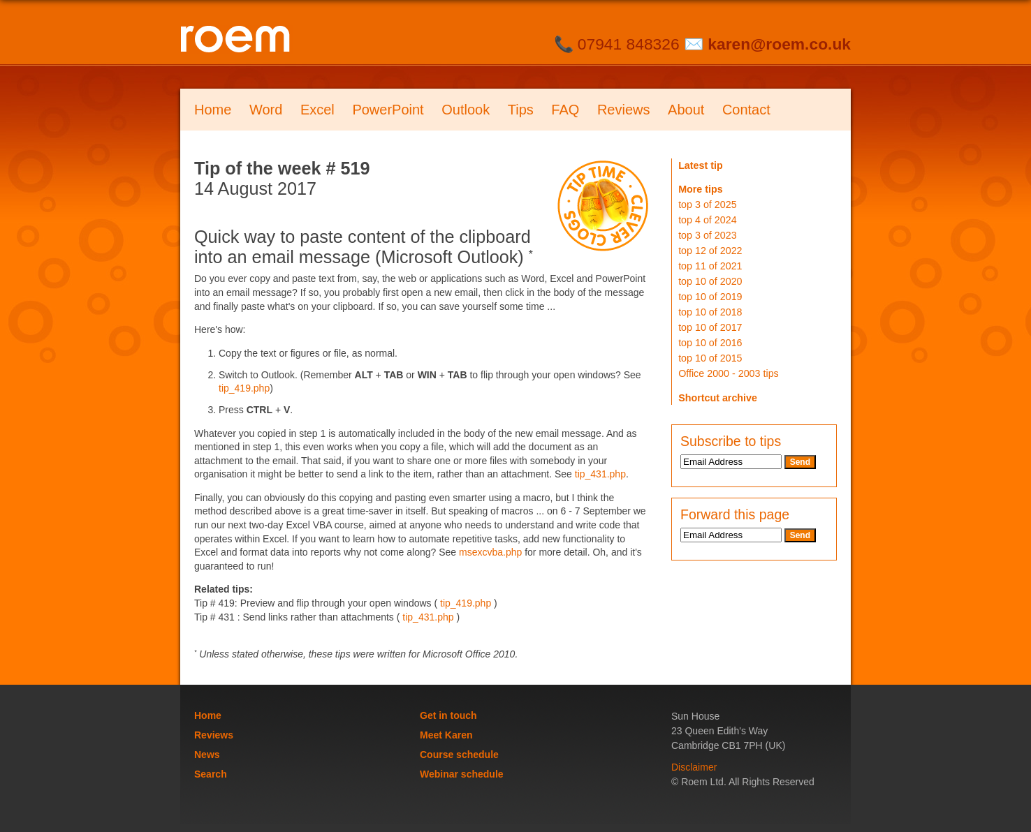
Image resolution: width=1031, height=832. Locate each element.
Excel (317, 109)
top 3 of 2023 (707, 235)
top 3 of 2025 (707, 204)
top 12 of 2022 (710, 250)
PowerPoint (387, 109)
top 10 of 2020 (710, 281)
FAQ (565, 109)
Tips (521, 109)
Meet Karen (446, 735)
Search (210, 774)
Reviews (623, 109)
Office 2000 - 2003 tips (728, 373)
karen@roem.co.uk (779, 44)
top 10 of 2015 (710, 358)
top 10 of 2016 (710, 342)
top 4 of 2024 (707, 219)
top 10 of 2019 (710, 296)
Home (212, 109)
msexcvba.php (490, 552)
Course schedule (459, 754)
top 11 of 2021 (710, 266)
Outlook (465, 109)
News (207, 754)
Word (265, 109)
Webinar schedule (462, 774)
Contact (746, 109)
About (686, 109)
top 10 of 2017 (710, 327)
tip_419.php (244, 388)
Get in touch (448, 715)
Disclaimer (694, 767)
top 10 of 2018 (710, 312)
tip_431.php (600, 474)
